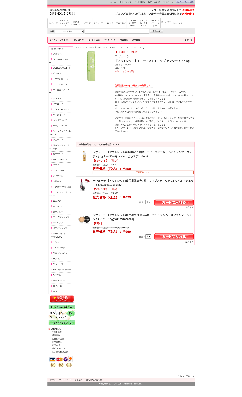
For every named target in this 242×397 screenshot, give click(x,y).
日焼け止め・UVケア (75, 23)
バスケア (109, 23)
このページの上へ (186, 376)
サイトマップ (125, 2)
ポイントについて (60, 348)
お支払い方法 (58, 338)
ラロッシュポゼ (60, 253)
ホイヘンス (177, 23)
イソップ (57, 73)
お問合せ (56, 345)
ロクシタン (58, 286)
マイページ (168, 2)
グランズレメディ (61, 109)
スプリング (58, 154)
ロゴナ (56, 291)
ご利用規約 (57, 332)
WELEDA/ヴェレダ (61, 68)
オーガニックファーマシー (155, 23)
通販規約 (56, 335)
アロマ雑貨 (121, 23)
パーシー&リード (61, 206)
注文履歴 (136, 40)
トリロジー (58, 181)
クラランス (58, 98)
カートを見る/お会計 (185, 1)
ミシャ (56, 242)
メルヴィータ (59, 248)
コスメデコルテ (60, 120)
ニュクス (57, 201)
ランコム (57, 258)
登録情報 (124, 40)
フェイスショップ (61, 217)
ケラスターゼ (59, 115)
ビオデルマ (58, 212)
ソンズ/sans (58, 170)
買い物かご (79, 40)
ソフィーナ (58, 165)
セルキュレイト (60, 159)
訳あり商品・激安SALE (143, 23)
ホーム (113, 2)
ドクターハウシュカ (62, 187)
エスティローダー (61, 84)
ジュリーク (58, 140)
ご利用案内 (140, 2)
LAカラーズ (58, 54)
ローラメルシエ (60, 280)
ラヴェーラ (58, 264)
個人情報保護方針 (60, 351)
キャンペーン (110, 40)
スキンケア (53, 23)
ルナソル (57, 275)
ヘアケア (87, 23)
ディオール (58, 176)
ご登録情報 (57, 342)
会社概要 (78, 380)
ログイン (189, 40)
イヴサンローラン (61, 79)
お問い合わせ (154, 2)
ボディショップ (60, 228)
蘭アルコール (166, 23)
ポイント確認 (94, 40)
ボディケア (98, 23)
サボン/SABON (60, 126)
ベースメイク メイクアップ (64, 23)
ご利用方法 (56, 329)
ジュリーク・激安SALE (132, 23)
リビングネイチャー (62, 269)
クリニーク (58, 104)
